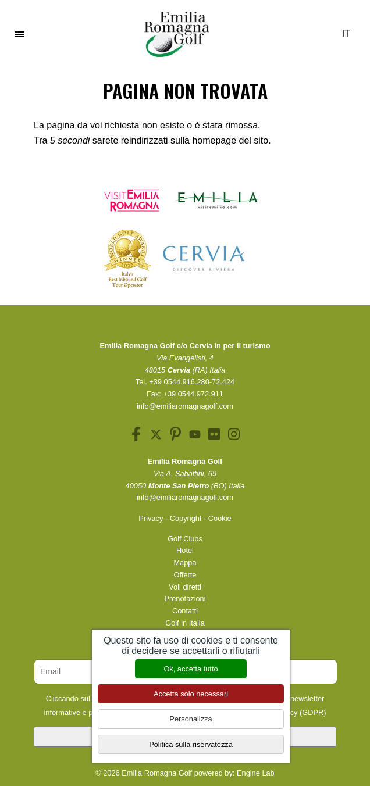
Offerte (185, 574)
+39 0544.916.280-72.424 (191, 381)
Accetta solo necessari (191, 693)
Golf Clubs (185, 538)
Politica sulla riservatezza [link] (191, 744)
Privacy (150, 518)
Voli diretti (185, 587)
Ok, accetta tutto (190, 668)
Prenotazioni (184, 598)
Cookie (220, 518)
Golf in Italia (185, 623)
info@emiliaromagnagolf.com (185, 406)
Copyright (186, 518)
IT (350, 33)
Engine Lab (256, 773)
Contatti (185, 610)
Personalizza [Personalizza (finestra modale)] (190, 718)
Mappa (184, 562)
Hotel (185, 550)
